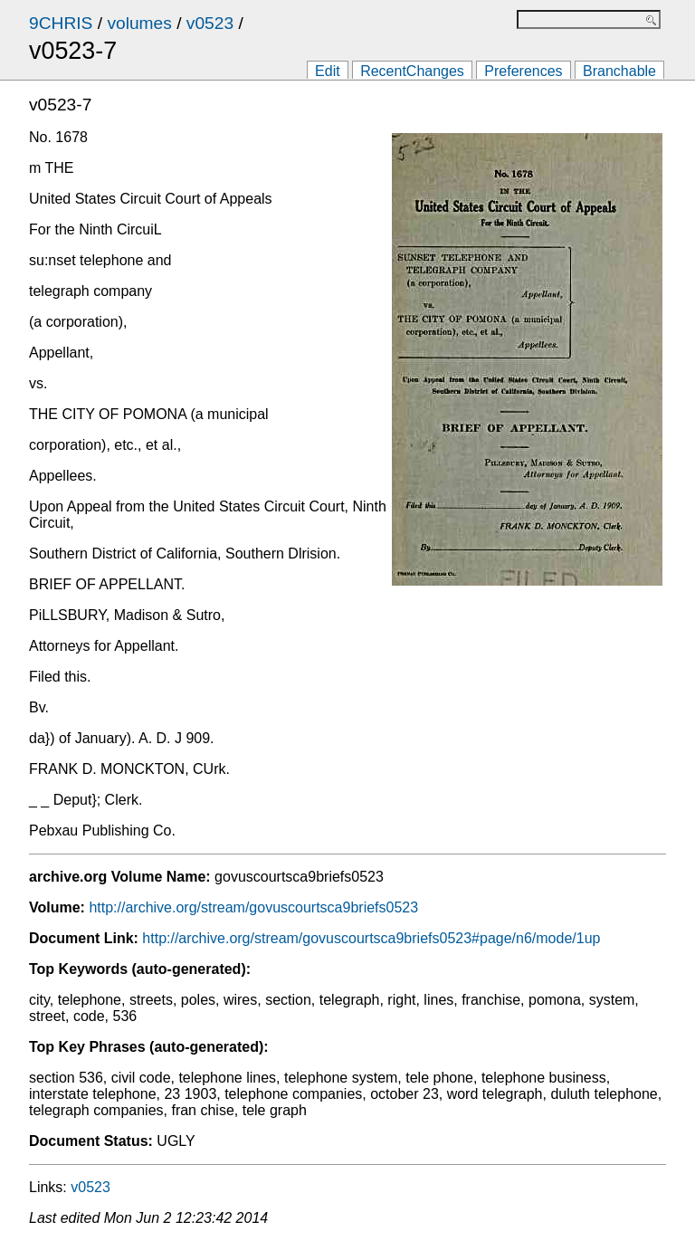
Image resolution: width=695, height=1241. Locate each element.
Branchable (619, 71)
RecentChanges (412, 71)
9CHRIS (60, 23)
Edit (327, 71)
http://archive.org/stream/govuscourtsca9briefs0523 (253, 907)
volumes (139, 23)
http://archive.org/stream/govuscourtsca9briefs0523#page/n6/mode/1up (371, 938)
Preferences (523, 71)
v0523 (209, 23)
